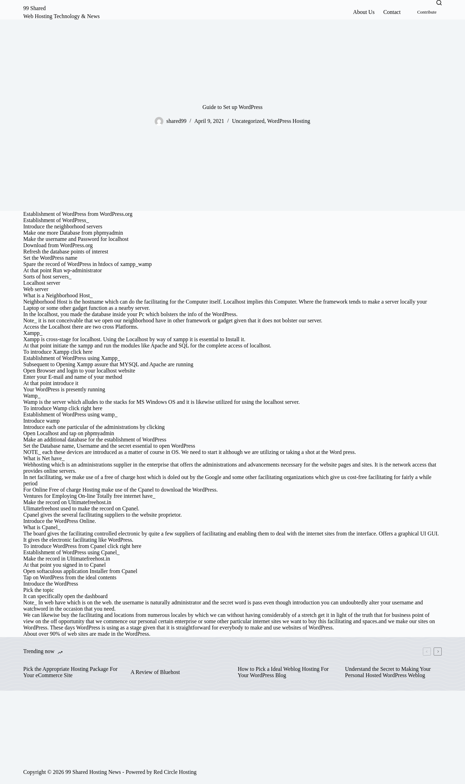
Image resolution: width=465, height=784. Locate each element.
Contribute (427, 12)
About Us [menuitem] (364, 12)
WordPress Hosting (288, 121)
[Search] (439, 2)
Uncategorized (248, 121)
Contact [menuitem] (392, 12)
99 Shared (34, 8)
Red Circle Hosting (175, 772)
